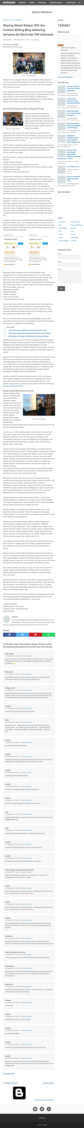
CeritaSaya (70, 2)
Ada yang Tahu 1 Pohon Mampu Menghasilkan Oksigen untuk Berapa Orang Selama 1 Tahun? (69, 154)
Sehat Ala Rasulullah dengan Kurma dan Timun (73, 179)
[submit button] (61, 288)
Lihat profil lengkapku (65, 77)
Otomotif (73, 228)
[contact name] (69, 257)
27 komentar (35, 40)
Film (60, 231)
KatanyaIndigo (75, 222)
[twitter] (22, 635)
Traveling (42, 2)
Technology (74, 237)
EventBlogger (56, 2)
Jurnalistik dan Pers (73, 166)
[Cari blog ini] (80, 2)
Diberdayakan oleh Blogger (29, 1100)
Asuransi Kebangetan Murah (13, 386)
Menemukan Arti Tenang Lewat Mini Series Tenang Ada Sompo (29, 336)
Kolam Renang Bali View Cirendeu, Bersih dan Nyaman (74, 113)
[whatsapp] (48, 635)
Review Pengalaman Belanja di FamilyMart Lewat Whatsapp (74, 125)
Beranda (22, 2)
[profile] (61, 41)
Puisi (72, 231)
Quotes (73, 234)
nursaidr (9, 2)
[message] (69, 276)
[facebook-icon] (35, 1109)
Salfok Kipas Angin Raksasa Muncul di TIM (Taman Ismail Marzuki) (30, 333)
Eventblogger (63, 228)
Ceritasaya (62, 222)
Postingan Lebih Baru (11, 1083)
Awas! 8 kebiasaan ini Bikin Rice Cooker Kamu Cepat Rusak (27, 330)
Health (61, 237)
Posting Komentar (9, 1074)
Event (60, 225)
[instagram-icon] (49, 1109)
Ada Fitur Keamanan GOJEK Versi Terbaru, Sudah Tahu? (73, 89)
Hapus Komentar (27, 656)
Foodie (32, 2)
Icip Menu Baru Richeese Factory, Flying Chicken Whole (73, 101)
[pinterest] (35, 635)
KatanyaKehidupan (77, 225)
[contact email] (69, 265)
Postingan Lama (48, 1083)
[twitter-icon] (42, 1109)
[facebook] (9, 635)
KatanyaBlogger (64, 240)
